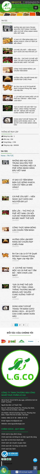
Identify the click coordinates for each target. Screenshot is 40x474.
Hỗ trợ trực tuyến (24, 472)
